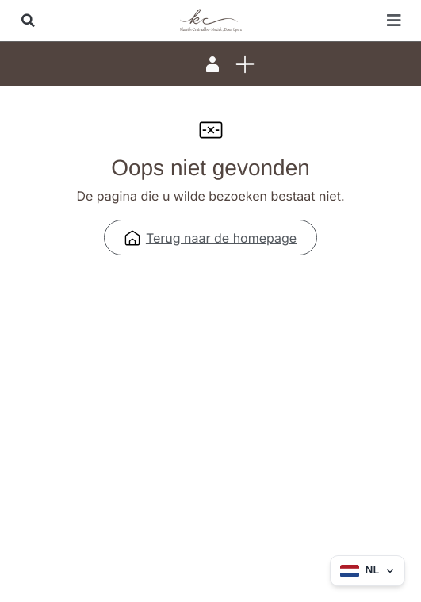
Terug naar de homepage (210, 238)
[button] (28, 21)
